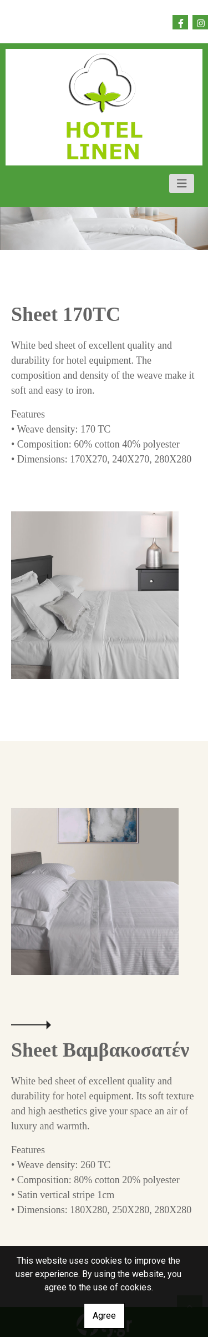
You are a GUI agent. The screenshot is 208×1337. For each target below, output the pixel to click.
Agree (104, 1315)
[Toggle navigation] (182, 183)
